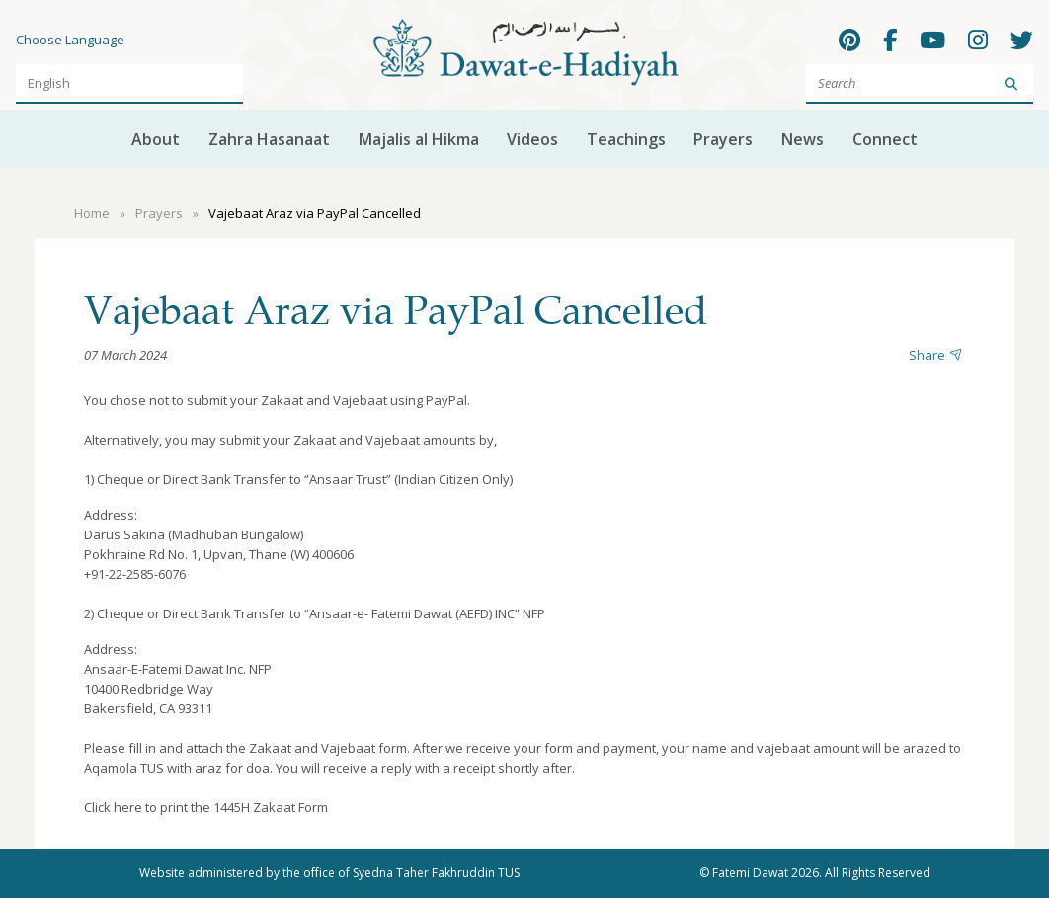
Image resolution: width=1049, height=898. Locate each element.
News (802, 139)
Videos (532, 139)
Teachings (626, 139)
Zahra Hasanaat (269, 139)
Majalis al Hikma (419, 139)
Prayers (723, 139)
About (155, 139)
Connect (885, 139)
